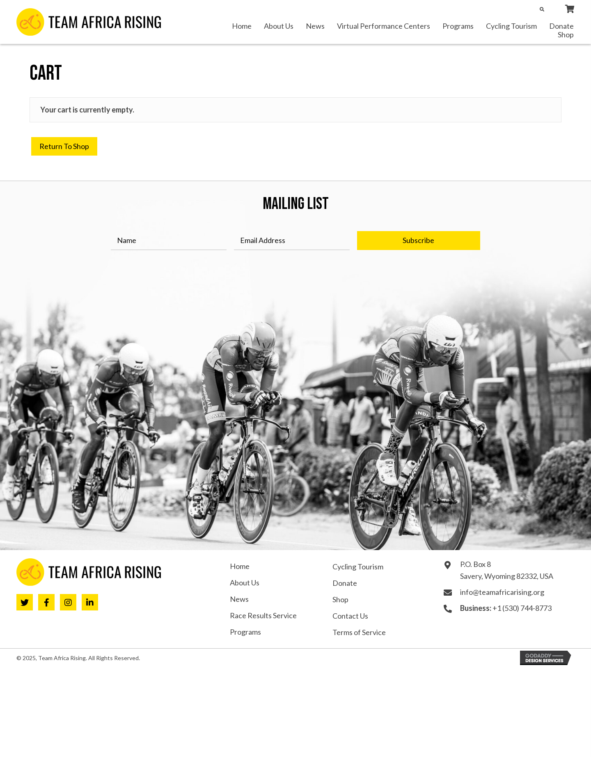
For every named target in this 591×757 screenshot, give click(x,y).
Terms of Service (359, 632)
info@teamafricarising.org (502, 591)
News (239, 598)
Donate (344, 582)
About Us (244, 582)
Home (240, 566)
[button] (418, 240)
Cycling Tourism (357, 566)
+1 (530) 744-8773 (522, 607)
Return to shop (64, 146)
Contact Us (350, 615)
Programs (245, 631)
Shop (340, 599)
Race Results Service (263, 615)
